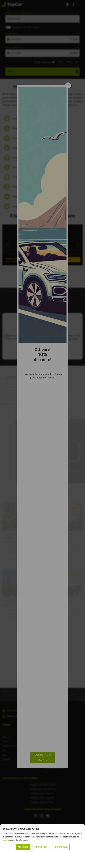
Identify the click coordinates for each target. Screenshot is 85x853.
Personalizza (61, 846)
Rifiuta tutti (41, 846)
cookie (6, 840)
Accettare (23, 846)
